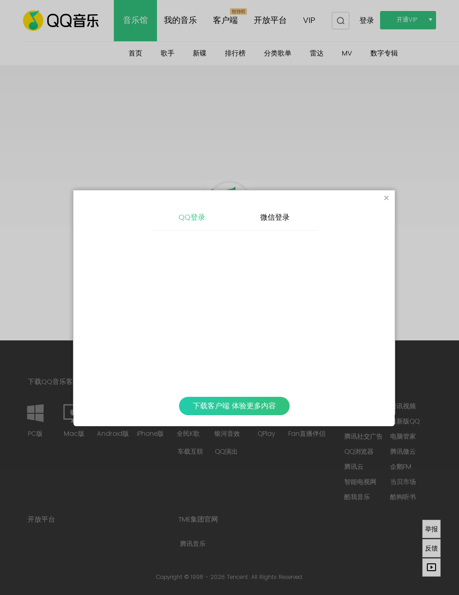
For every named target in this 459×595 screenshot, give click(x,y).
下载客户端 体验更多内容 (234, 406)
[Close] (386, 198)
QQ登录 (192, 217)
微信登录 (275, 217)
